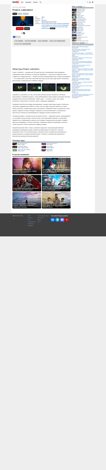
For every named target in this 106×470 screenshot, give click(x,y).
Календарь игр (31, 223)
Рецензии (35, 2)
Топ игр (29, 219)
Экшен (43, 17)
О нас (38, 221)
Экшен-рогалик (49, 23)
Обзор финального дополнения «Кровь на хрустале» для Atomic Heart (26, 189)
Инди (66, 26)
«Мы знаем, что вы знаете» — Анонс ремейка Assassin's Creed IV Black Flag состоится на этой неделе (82, 54)
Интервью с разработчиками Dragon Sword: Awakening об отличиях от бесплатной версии (54, 188)
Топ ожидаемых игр (31, 221)
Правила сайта (40, 217)
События (20, 13)
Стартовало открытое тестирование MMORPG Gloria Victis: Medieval (82, 83)
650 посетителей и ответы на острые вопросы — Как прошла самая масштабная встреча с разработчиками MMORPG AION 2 (55, 205)
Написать (27, 28)
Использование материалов (43, 215)
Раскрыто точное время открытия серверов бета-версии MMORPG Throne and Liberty (83, 46)
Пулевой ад (59, 23)
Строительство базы (57, 25)
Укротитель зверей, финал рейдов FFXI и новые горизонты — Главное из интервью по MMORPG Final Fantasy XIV (82, 70)
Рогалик (43, 23)
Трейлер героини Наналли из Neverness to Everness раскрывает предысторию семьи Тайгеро (81, 90)
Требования (25, 13)
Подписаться (19, 28)
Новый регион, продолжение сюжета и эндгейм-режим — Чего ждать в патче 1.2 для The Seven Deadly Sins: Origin (82, 74)
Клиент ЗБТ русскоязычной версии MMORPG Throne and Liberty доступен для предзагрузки (82, 62)
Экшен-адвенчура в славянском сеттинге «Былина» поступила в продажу (81, 50)
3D (47, 26)
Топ (40, 2)
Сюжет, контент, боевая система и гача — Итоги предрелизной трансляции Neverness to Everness (56, 171)
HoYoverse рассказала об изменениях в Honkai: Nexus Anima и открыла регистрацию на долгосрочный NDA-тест (82, 95)
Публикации (28, 2)
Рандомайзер (30, 225)
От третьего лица (53, 26)
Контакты (39, 219)
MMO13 (29, 215)
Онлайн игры (30, 217)
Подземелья (49, 25)
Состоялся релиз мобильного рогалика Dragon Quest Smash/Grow (82, 86)
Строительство (60, 26)
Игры (22, 2)
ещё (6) (52, 28)
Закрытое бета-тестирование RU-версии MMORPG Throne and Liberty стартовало (81, 79)
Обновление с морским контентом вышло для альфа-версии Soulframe (82, 58)
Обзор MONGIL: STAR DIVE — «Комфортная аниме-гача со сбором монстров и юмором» (24, 171)
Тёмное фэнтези (45, 28)
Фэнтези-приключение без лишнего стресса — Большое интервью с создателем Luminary (24, 205)
